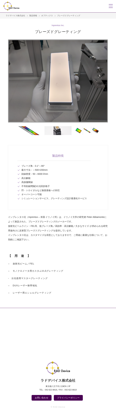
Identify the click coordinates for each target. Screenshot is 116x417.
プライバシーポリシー (68, 397)
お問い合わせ (41, 397)
